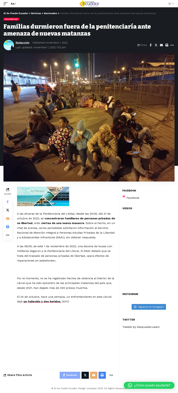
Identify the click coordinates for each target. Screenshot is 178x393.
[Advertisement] (66, 253)
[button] (149, 385)
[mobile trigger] (6, 3)
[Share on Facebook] (150, 45)
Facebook (133, 197)
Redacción (22, 42)
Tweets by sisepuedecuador (141, 327)
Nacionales (11, 19)
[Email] (161, 45)
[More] (172, 45)
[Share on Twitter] (155, 45)
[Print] (166, 45)
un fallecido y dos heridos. (42, 301)
